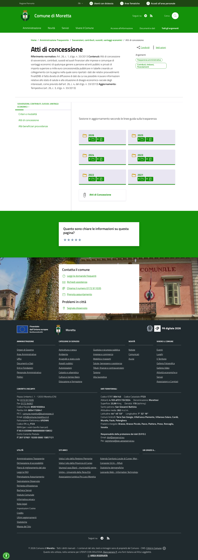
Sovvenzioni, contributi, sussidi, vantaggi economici (97, 40)
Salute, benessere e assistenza (107, 363)
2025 (140, 135)
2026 (91, 135)
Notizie (132, 349)
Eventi (160, 349)
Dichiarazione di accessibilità (30, 463)
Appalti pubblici (66, 363)
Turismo (96, 372)
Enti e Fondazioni (25, 368)
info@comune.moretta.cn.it (36, 417)
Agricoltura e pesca (68, 349)
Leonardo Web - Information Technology (119, 472)
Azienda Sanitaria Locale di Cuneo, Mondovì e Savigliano (126, 458)
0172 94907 (27, 403)
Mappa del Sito (24, 526)
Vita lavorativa (100, 377)
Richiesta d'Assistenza (27, 485)
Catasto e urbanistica (69, 372)
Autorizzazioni (65, 368)
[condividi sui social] (143, 47)
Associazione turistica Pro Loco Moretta (77, 476)
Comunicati (134, 354)
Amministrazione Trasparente (54, 40)
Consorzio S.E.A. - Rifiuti (111, 463)
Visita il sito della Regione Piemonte (75, 458)
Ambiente (63, 354)
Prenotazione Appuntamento (30, 476)
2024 (91, 155)
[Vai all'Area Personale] (161, 3)
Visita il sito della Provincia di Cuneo (75, 463)
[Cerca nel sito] (175, 15)
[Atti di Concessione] (84, 195)
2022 (91, 175)
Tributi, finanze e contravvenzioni (108, 368)
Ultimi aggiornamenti (27, 517)
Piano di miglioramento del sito (31, 467)
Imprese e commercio (103, 354)
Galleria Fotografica (166, 363)
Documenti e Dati (25, 363)
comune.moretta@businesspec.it (38, 413)
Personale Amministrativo (29, 372)
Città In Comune (154, 548)
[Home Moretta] (45, 16)
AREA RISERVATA (97, 555)
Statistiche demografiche (112, 467)
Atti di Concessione (100, 195)
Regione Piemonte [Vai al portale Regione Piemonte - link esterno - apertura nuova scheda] (26, 3)
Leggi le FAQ (23, 472)
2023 (140, 155)
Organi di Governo (25, 349)
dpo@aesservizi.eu (115, 437)
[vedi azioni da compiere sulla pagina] (159, 47)
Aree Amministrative (26, 354)
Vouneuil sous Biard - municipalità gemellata (79, 467)
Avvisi (131, 358)
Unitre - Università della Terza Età (75, 472)
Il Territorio (161, 358)
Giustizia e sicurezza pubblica (106, 349)
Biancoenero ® (110, 552)
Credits (20, 513)
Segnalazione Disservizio (28, 481)
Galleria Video (163, 368)
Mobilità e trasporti (102, 358)
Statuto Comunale (25, 494)
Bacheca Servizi (24, 490)
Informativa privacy (26, 499)
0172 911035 (27, 400)
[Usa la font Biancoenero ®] (101, 3)
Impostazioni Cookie (26, 508)
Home (34, 40)
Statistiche (22, 522)
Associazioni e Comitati (167, 381)
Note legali (22, 503)
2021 (140, 175)
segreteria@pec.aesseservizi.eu (119, 440)
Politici (20, 377)
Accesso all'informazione (122, 28)
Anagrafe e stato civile (69, 358)
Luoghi (160, 354)
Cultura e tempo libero (69, 377)
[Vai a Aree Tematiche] (130, 3)
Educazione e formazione (70, 381)
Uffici (19, 358)
